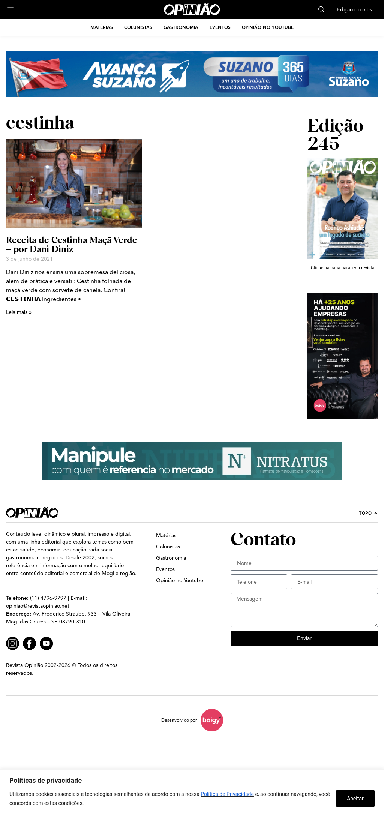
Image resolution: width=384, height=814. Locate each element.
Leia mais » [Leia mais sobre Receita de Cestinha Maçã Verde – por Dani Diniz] (19, 312)
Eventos (220, 27)
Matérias (101, 27)
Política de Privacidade (227, 794)
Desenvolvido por (179, 720)
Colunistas (138, 27)
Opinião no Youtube (268, 27)
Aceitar (355, 799)
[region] (192, 791)
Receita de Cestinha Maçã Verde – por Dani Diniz (71, 244)
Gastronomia (181, 27)
